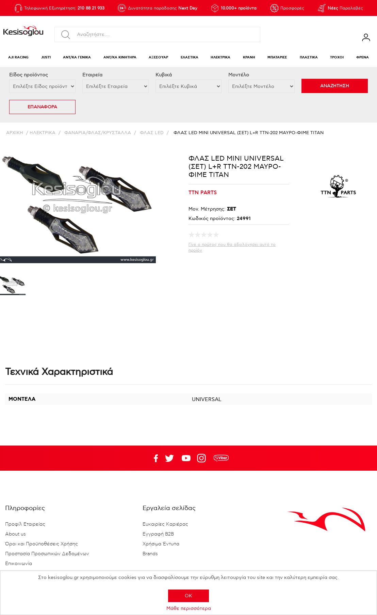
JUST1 (46, 57)
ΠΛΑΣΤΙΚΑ (309, 57)
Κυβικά (163, 75)
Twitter (186, 458)
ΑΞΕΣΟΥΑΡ (158, 57)
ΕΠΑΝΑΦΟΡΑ (42, 107)
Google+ (203, 458)
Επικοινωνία (18, 563)
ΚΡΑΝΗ (249, 57)
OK (188, 596)
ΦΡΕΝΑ (362, 57)
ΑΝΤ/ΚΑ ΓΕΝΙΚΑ (77, 57)
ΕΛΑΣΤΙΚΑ (189, 57)
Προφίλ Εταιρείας (25, 524)
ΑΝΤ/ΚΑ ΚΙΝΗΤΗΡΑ (119, 57)
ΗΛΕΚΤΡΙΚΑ (220, 57)
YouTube (169, 458)
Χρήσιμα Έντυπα (161, 544)
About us (15, 534)
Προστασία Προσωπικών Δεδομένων (47, 554)
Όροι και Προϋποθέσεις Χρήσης (41, 544)
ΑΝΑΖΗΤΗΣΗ (334, 86)
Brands (150, 554)
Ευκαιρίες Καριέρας (165, 524)
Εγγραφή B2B (158, 534)
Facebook (153, 458)
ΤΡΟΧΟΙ (337, 57)
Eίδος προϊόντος (28, 75)
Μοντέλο (238, 75)
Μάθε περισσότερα (188, 608)
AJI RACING (18, 57)
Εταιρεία (92, 75)
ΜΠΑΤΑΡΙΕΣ (277, 57)
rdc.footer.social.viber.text (221, 458)
